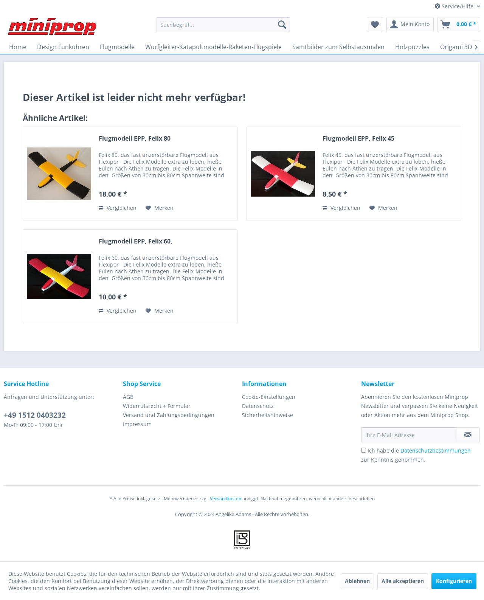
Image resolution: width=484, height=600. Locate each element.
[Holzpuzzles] (412, 47)
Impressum (137, 424)
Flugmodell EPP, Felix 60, (135, 241)
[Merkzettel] (375, 24)
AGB (128, 396)
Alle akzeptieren (403, 580)
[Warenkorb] (458, 24)
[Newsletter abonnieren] (468, 434)
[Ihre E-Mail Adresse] (408, 434)
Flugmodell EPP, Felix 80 (135, 139)
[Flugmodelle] (117, 47)
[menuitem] (223, 24)
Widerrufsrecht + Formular (157, 405)
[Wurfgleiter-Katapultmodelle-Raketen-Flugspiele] (213, 47)
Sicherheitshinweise (267, 415)
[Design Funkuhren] (63, 47)
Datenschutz (258, 405)
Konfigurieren (454, 580)
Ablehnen (357, 580)
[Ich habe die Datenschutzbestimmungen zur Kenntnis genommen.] (363, 450)
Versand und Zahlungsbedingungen (168, 415)
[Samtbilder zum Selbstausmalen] (338, 47)
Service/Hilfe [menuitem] (455, 6)
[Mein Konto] (410, 24)
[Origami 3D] (456, 47)
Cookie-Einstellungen (268, 396)
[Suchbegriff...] (223, 24)
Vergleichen (118, 207)
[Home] (18, 47)
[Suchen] (282, 24)
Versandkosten (225, 498)
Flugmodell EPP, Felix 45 (358, 139)
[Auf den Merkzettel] (160, 207)
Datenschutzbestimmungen (435, 450)
